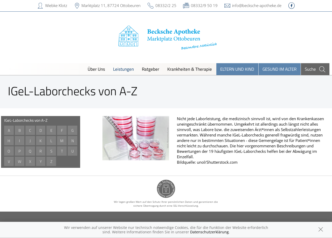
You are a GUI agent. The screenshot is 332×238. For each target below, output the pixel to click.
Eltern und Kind (237, 69)
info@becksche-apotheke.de (256, 5)
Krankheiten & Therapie (189, 69)
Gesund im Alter (279, 69)
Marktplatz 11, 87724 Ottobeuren (111, 5)
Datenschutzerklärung (209, 231)
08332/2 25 (165, 5)
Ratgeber (150, 69)
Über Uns (96, 69)
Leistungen (123, 69)
